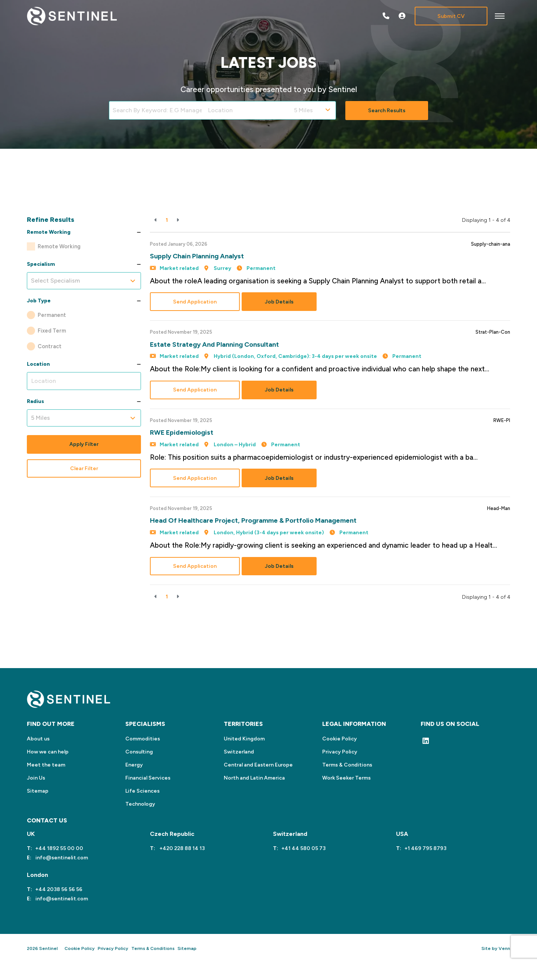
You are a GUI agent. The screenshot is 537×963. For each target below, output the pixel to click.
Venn (504, 948)
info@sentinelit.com (61, 858)
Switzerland (239, 752)
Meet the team (46, 765)
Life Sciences (142, 791)
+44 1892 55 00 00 (59, 848)
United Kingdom (244, 739)
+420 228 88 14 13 (181, 848)
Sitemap (37, 791)
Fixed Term (52, 330)
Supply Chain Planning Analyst (197, 256)
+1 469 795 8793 (425, 848)
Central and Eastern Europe (258, 765)
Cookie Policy (339, 739)
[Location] (248, 110)
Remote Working (59, 246)
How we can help (48, 752)
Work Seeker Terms (346, 778)
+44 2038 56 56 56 (58, 889)
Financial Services (147, 778)
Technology (140, 804)
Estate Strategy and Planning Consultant (214, 344)
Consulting (139, 752)
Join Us (36, 778)
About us (38, 739)
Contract (50, 346)
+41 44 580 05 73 (303, 848)
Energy (134, 765)
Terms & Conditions (347, 765)
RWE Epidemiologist (181, 432)
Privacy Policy (339, 752)
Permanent (52, 315)
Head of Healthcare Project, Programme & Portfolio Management (253, 520)
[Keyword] (157, 110)
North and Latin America (254, 778)
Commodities (142, 739)
